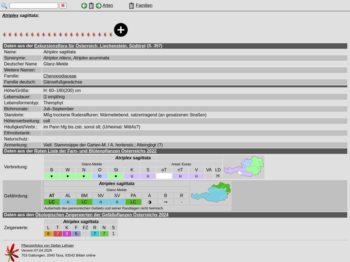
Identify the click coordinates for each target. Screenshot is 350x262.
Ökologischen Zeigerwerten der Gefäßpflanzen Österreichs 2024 (101, 214)
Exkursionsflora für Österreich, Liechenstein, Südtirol (89, 46)
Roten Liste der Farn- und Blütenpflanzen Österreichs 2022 (95, 151)
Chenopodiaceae (60, 76)
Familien (144, 5)
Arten (108, 5)
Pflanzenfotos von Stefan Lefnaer (47, 245)
